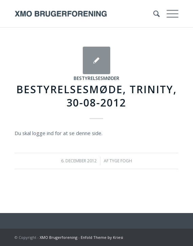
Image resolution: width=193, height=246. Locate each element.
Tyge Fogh (121, 161)
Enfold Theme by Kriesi (102, 237)
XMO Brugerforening (58, 237)
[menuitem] (153, 13)
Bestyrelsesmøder (96, 78)
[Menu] (169, 13)
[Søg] (153, 13)
